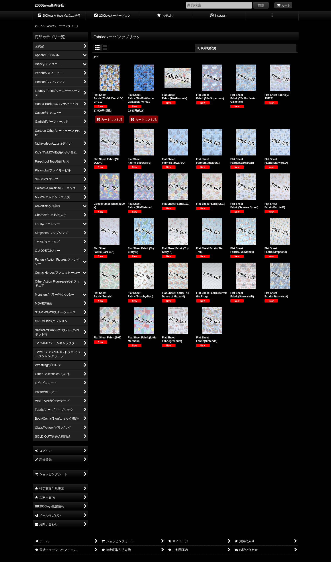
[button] (272, 16)
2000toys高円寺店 (50, 5)
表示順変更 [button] (206, 48)
